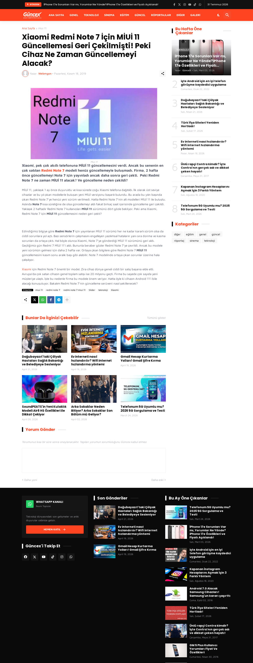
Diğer (181, 15)
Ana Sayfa (56, 15)
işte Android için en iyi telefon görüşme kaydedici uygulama (203, 82)
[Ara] (227, 15)
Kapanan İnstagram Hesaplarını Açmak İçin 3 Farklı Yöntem (205, 188)
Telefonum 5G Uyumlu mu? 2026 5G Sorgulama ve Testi (143, 408)
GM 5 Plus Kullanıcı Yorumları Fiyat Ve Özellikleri (203, 648)
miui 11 (42, 28)
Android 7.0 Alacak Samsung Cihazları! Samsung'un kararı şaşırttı (210, 592)
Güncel (140, 15)
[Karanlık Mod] (218, 15)
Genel (74, 15)
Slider (92, 290)
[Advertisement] (201, 312)
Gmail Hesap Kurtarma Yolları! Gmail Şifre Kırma (141, 358)
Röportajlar (161, 15)
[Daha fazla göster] (67, 299)
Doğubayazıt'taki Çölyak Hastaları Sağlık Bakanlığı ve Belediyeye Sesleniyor (42, 360)
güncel (216, 234)
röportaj (179, 240)
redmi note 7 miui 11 (74, 290)
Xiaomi (26, 269)
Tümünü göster (156, 317)
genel (202, 234)
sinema (194, 240)
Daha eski (157, 479)
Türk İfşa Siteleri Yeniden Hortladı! (200, 124)
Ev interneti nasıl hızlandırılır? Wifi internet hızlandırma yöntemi (91, 360)
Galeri (195, 15)
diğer (177, 234)
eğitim (190, 234)
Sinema (109, 15)
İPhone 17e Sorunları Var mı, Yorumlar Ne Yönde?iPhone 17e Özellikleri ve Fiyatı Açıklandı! (208, 532)
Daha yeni (30, 479)
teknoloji (103, 290)
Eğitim (124, 15)
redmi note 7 (53, 290)
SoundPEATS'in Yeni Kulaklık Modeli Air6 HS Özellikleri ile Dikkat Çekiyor (44, 410)
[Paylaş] (163, 73)
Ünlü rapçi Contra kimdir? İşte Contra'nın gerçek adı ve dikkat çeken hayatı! (205, 167)
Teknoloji (91, 15)
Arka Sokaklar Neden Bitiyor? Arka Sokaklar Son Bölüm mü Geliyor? (91, 410)
